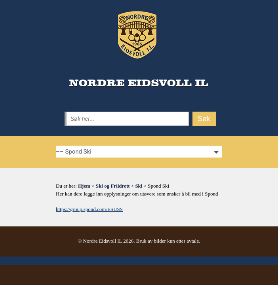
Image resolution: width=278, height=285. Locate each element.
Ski (138, 186)
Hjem (84, 186)
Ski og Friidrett (113, 186)
